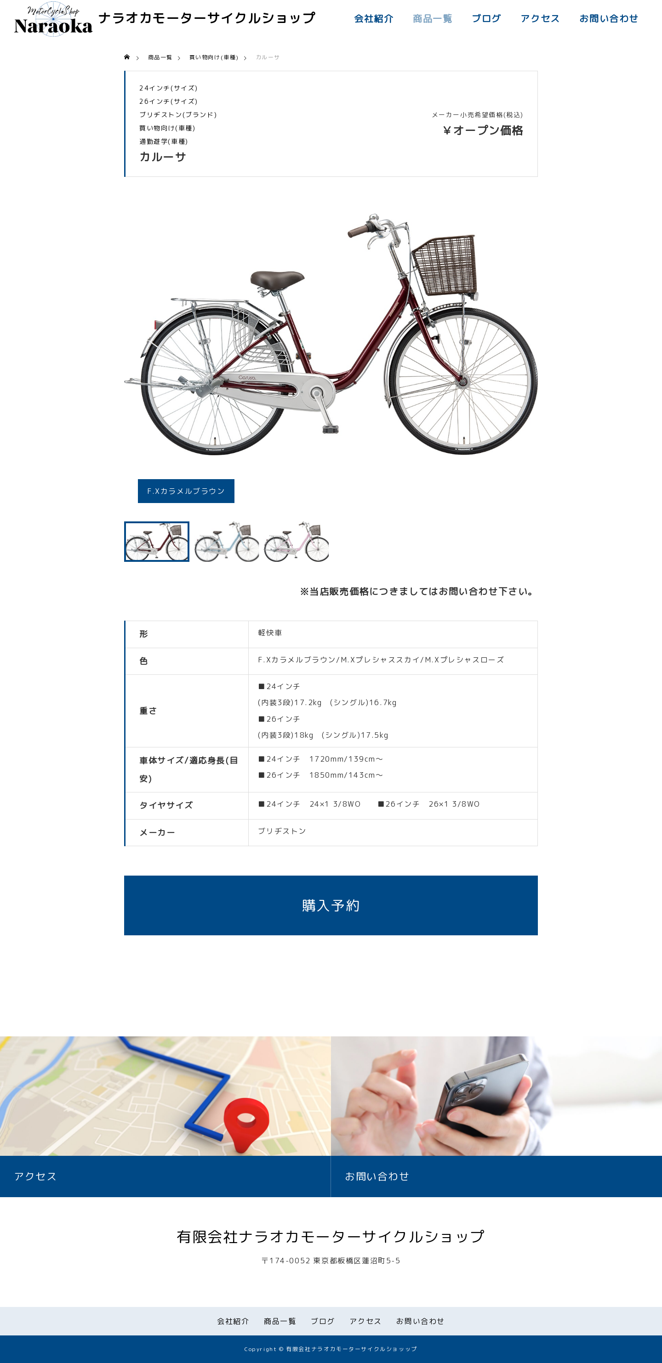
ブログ (487, 18)
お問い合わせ (609, 18)
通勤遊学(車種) (163, 141)
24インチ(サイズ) (168, 88)
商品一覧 (432, 18)
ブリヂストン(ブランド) (178, 115)
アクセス (540, 18)
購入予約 (331, 905)
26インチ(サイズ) (168, 101)
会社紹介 (374, 18)
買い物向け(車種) (167, 128)
